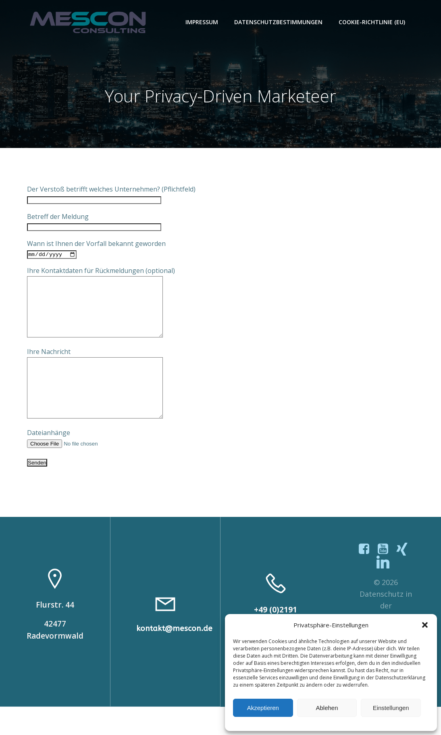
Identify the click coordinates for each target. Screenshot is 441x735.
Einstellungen (391, 707)
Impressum (202, 22)
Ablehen (327, 707)
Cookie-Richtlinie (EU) (372, 22)
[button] (425, 625)
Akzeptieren (263, 707)
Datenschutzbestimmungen (279, 22)
